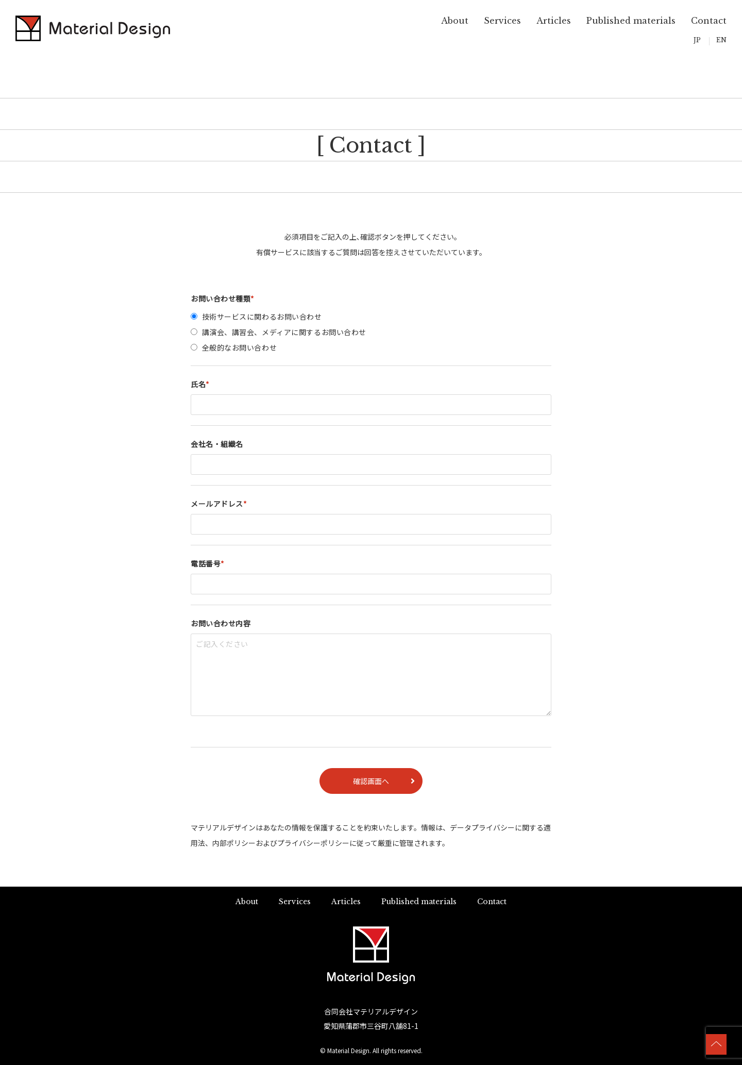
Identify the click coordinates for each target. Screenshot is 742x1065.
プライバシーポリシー (313, 843)
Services (502, 20)
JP (697, 40)
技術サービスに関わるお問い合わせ (262, 316)
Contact (709, 20)
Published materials (631, 20)
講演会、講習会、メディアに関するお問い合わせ (284, 332)
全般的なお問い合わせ (239, 347)
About (454, 20)
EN (721, 40)
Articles (553, 20)
